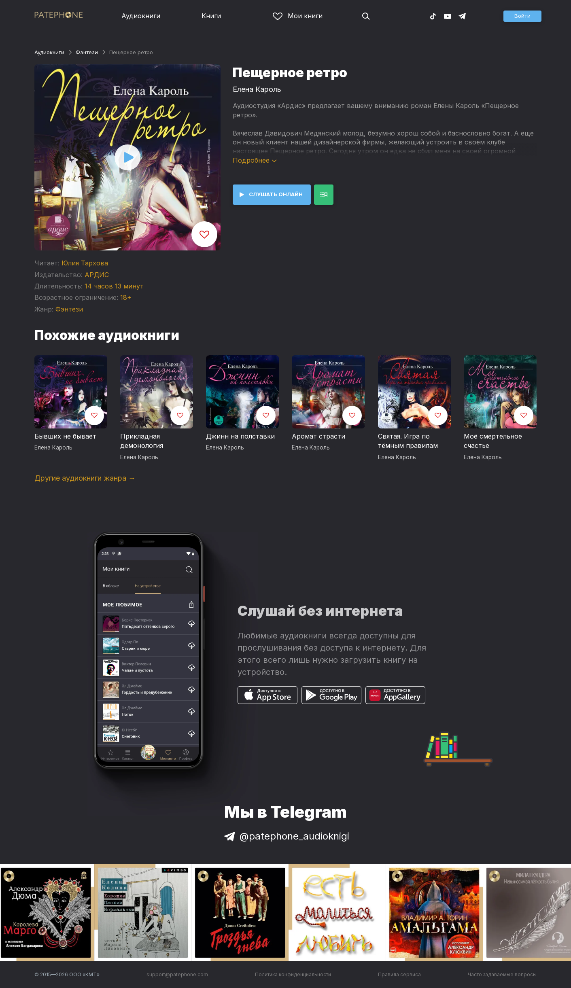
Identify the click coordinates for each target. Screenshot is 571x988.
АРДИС (97, 275)
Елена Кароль (257, 89)
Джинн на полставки (240, 436)
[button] (522, 16)
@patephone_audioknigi (285, 836)
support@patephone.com (177, 974)
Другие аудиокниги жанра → (85, 478)
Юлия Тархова (85, 263)
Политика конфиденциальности (293, 974)
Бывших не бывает (65, 436)
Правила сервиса (399, 974)
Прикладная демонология (141, 441)
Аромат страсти (318, 436)
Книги (211, 16)
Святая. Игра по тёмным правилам (408, 441)
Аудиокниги (140, 16)
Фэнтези (87, 52)
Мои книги (298, 16)
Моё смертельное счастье (493, 441)
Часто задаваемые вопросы (502, 974)
